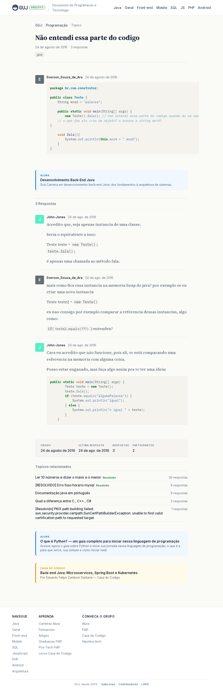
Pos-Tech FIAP (49, 647)
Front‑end (145, 8)
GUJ (38, 25)
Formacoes (47, 629)
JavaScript (20, 653)
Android (204, 8)
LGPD (145, 684)
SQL (174, 8)
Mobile (161, 8)
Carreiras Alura (49, 623)
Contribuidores (128, 684)
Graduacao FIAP (50, 641)
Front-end (19, 635)
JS (183, 8)
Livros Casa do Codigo (55, 653)
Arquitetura (20, 671)
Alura (85, 623)
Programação (57, 25)
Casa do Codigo (94, 635)
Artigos (44, 635)
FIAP (85, 629)
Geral (129, 8)
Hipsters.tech (91, 641)
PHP (191, 8)
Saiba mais (108, 684)
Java (117, 8)
